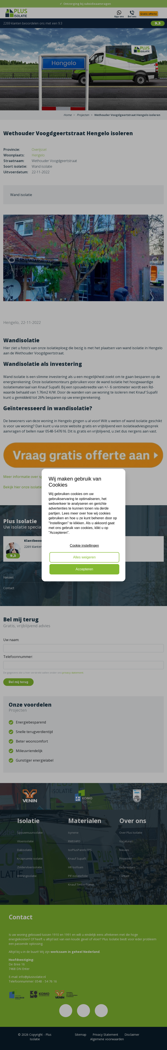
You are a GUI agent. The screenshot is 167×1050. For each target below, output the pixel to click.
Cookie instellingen (84, 545)
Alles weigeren (84, 557)
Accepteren (84, 569)
